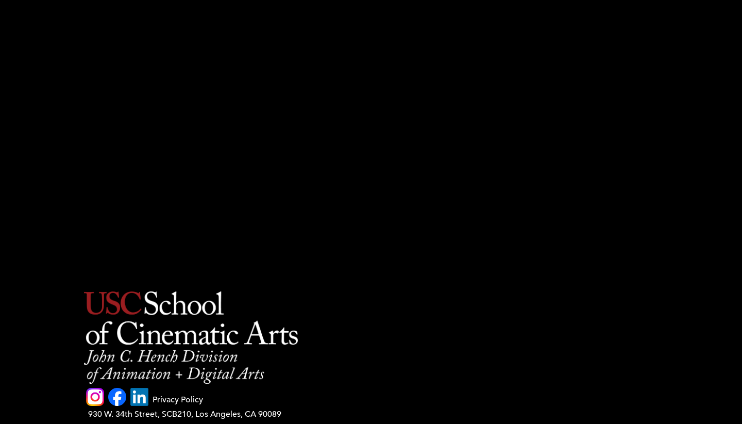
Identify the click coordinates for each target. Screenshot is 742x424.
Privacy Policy (178, 400)
